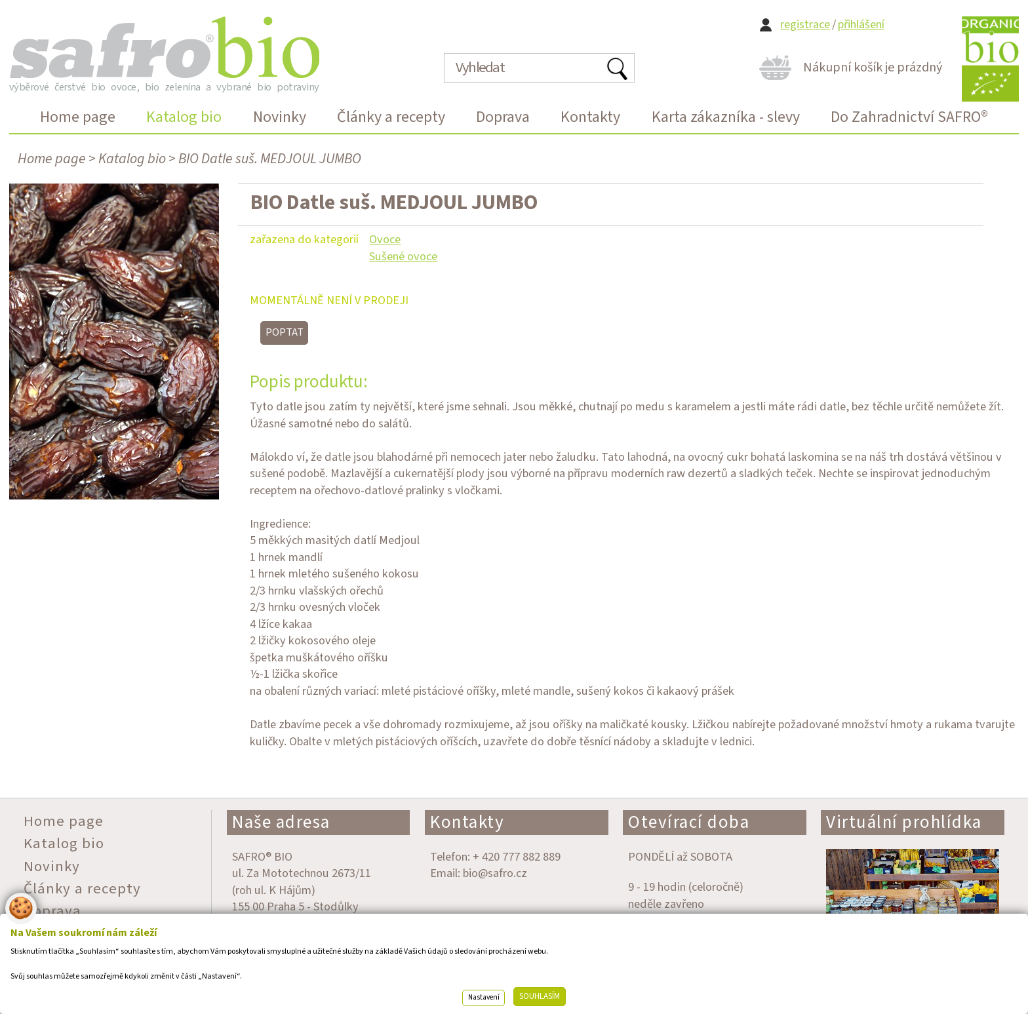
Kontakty (467, 822)
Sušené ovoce (403, 256)
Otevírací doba (688, 822)
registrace (805, 24)
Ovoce (385, 239)
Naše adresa (281, 822)
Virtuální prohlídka (904, 822)
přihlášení (861, 24)
